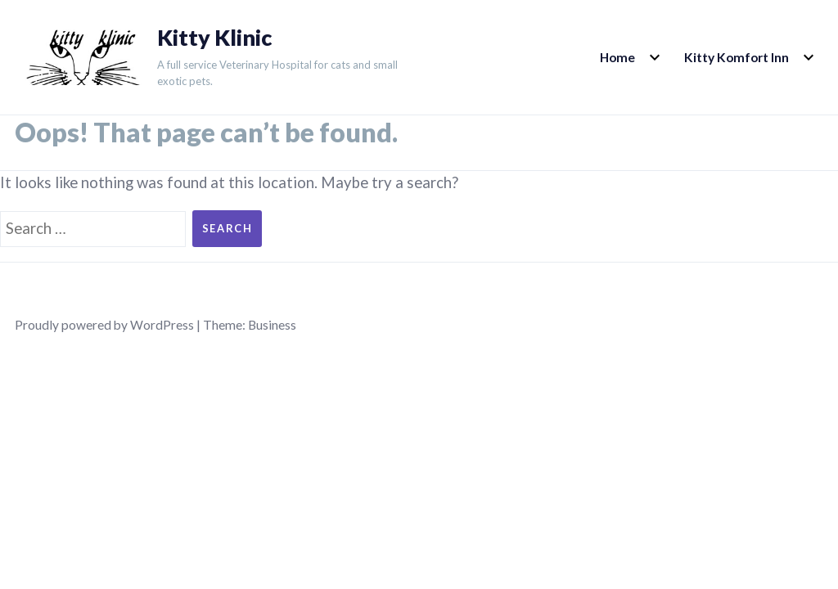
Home (617, 57)
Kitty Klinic (214, 38)
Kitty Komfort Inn (736, 57)
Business (272, 324)
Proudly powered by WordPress (104, 324)
